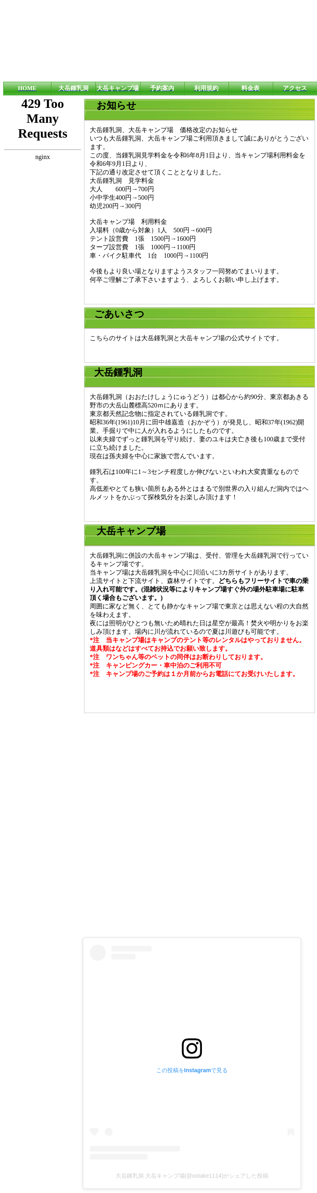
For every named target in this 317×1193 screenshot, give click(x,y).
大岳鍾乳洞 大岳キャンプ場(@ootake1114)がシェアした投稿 (192, 1175)
